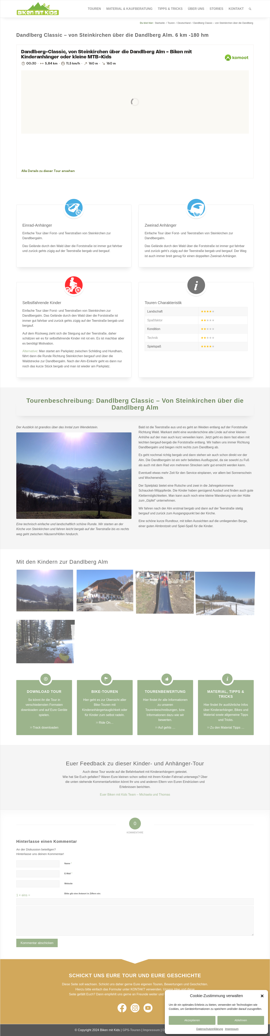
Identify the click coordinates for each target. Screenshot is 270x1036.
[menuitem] (94, 8)
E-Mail (68, 873)
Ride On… (106, 722)
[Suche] (250, 8)
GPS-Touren (131, 1030)
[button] (262, 996)
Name (68, 863)
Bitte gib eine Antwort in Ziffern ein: (82, 893)
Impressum (231, 1028)
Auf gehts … (166, 727)
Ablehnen (240, 1020)
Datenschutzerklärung (209, 1028)
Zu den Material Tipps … (227, 727)
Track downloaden (45, 727)
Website (68, 883)
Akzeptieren (192, 1020)
